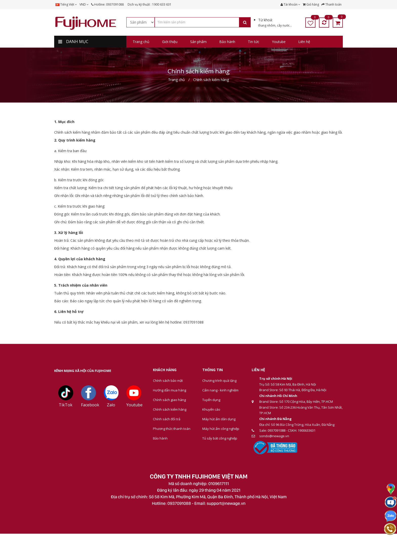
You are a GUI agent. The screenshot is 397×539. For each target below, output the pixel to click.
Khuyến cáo (211, 409)
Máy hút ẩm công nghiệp (220, 428)
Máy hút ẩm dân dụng (218, 419)
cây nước (283, 25)
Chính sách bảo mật (168, 380)
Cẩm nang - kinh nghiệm (220, 390)
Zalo (111, 405)
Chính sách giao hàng (169, 399)
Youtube (134, 405)
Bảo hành (160, 438)
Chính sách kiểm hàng (169, 409)
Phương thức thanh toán (171, 428)
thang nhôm (266, 25)
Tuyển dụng (211, 399)
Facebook (90, 405)
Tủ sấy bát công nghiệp (219, 438)
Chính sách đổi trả (166, 419)
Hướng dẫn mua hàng (169, 390)
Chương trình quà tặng (219, 380)
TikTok (65, 405)
